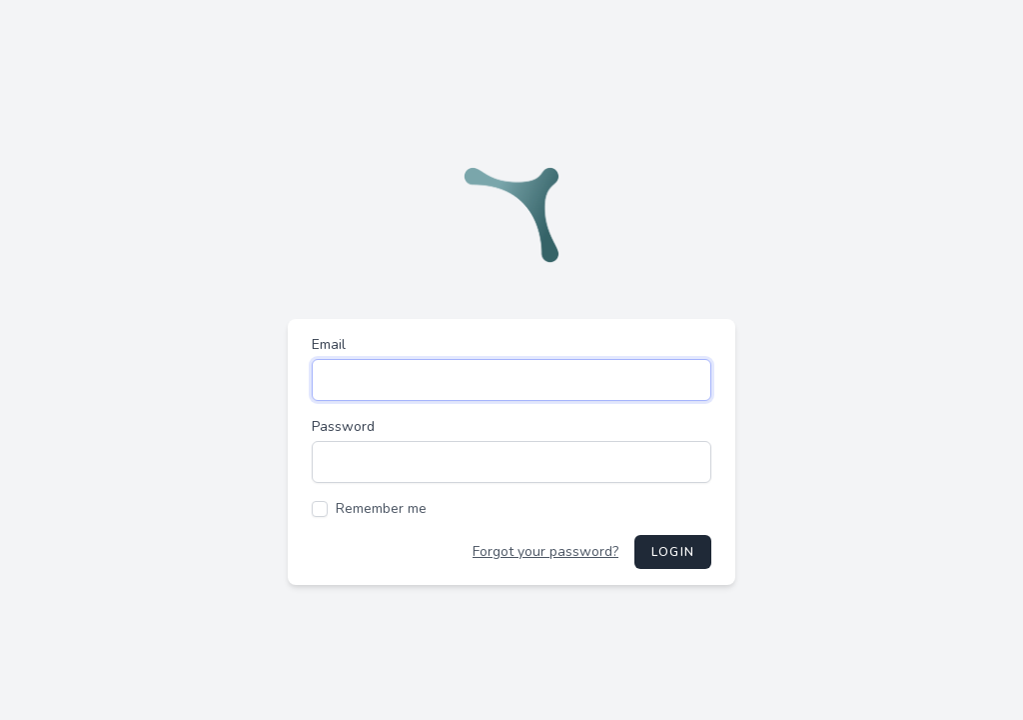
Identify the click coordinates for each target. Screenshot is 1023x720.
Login (672, 552)
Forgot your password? (545, 551)
